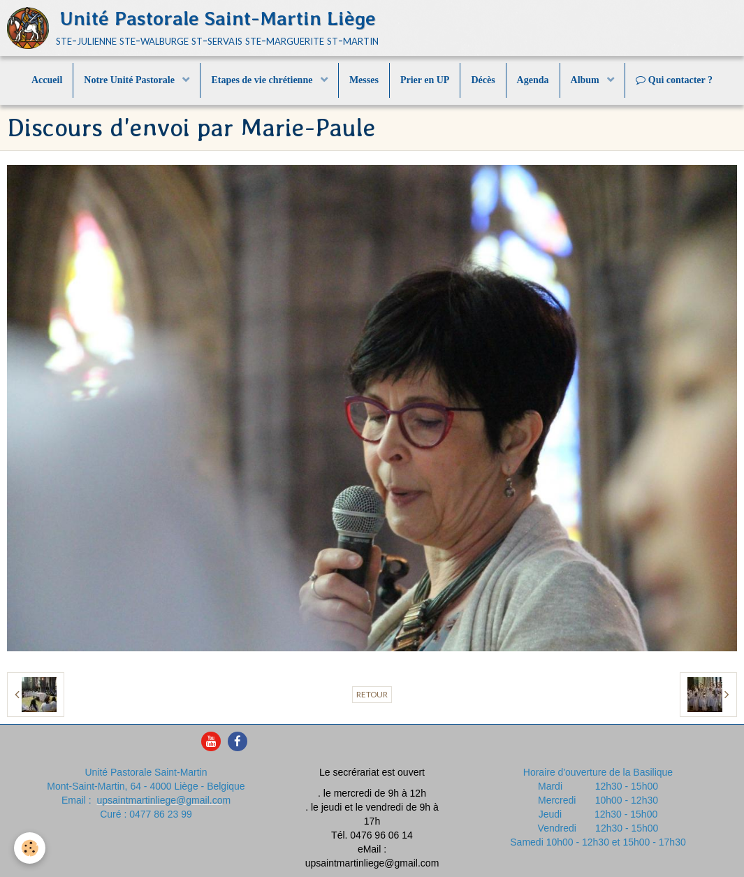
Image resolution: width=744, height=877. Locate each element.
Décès (483, 80)
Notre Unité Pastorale (130, 80)
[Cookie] (29, 848)
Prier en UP (425, 80)
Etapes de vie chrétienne (263, 80)
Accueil (46, 80)
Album (586, 80)
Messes (364, 80)
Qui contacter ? (674, 80)
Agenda (533, 80)
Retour (372, 694)
